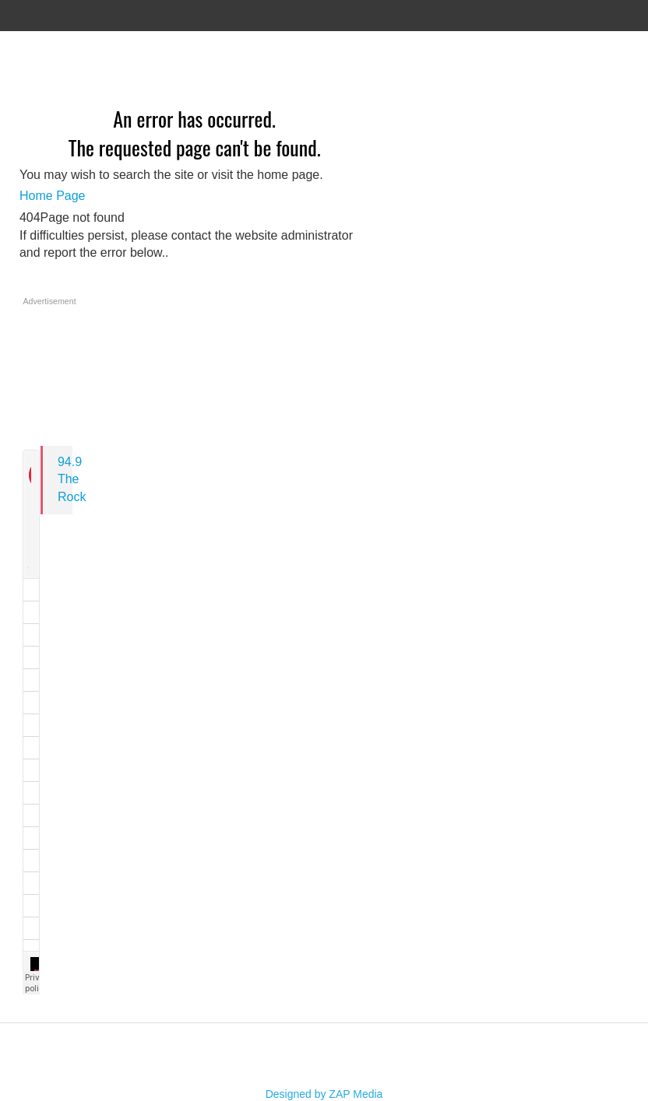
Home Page (52, 195)
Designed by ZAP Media (324, 1094)
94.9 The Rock (72, 479)
